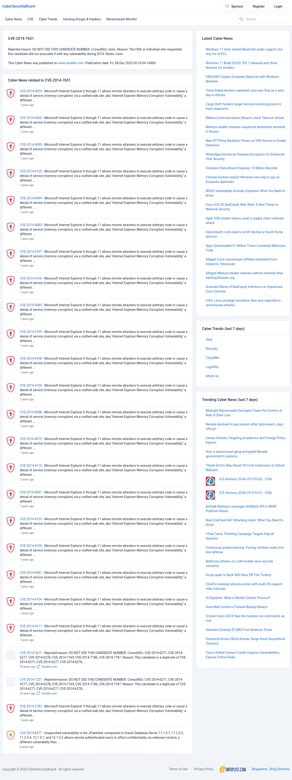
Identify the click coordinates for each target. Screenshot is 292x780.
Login (278, 6)
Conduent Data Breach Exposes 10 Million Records (241, 168)
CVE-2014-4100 (31, 546)
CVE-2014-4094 (31, 198)
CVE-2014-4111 (31, 626)
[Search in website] (263, 19)
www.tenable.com (71, 63)
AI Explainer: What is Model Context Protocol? (238, 598)
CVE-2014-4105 (31, 171)
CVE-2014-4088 (31, 412)
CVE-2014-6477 (31, 733)
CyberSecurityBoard (18, 6)
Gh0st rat (212, 376)
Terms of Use (178, 769)
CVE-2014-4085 (31, 305)
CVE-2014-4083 (31, 225)
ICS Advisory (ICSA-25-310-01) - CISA (245, 493)
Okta (209, 339)
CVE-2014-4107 (31, 251)
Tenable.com (49, 666)
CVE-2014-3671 (31, 653)
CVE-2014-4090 (31, 144)
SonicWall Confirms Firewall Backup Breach (237, 607)
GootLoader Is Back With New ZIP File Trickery (238, 575)
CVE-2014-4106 (31, 278)
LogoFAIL (212, 367)
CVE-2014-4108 (31, 358)
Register (259, 6)
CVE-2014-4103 (31, 519)
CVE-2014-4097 (31, 492)
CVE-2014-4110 (31, 465)
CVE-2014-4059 (31, 91)
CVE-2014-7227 (31, 679)
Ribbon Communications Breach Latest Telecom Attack (245, 118)
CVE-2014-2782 (31, 706)
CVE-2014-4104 (31, 599)
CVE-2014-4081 (31, 572)
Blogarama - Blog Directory (271, 769)
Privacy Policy (204, 769)
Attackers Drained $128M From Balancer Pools (239, 630)
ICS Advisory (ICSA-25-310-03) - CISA (245, 479)
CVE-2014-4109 (31, 385)
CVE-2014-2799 (31, 332)
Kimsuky (212, 348)
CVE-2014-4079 (31, 439)
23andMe (212, 358)
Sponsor (234, 6)
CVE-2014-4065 (31, 118)
